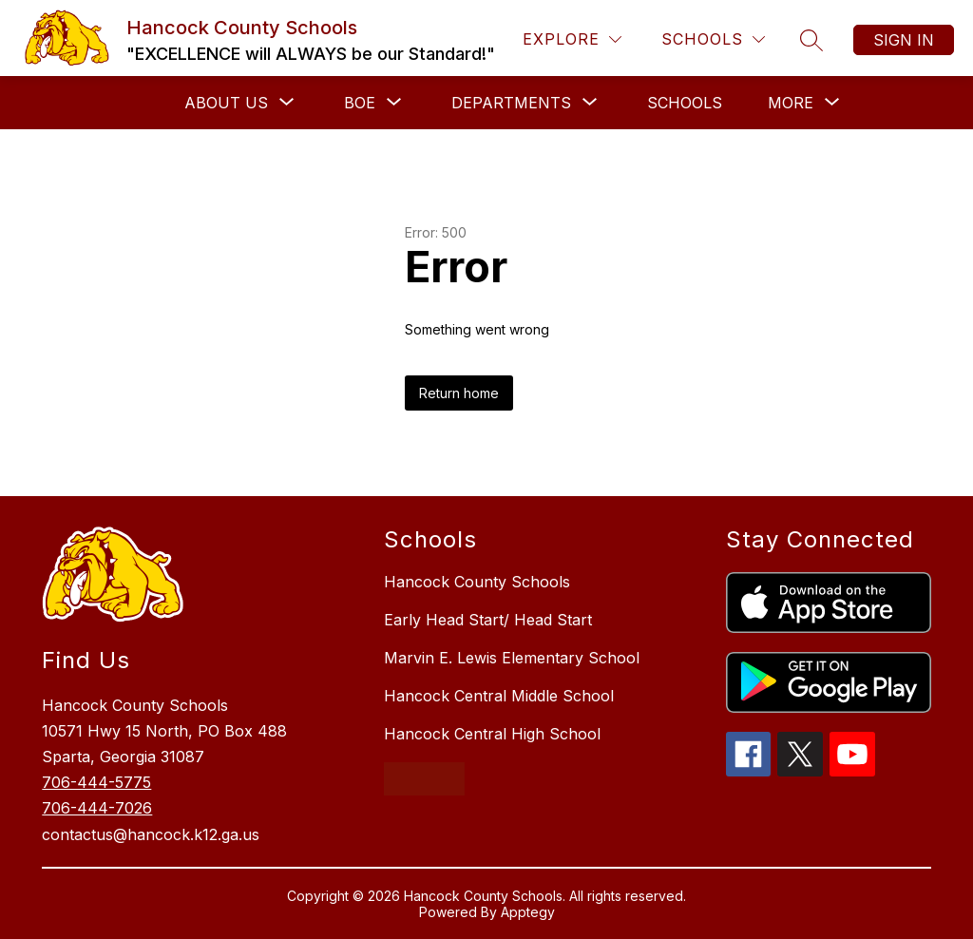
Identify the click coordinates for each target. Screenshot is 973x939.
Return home (459, 393)
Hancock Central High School (492, 733)
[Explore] (572, 39)
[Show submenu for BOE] (359, 102)
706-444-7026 (97, 807)
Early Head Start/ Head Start (488, 619)
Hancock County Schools (477, 581)
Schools (684, 102)
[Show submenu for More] (790, 102)
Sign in (903, 39)
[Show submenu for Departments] (511, 102)
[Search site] (811, 40)
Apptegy (528, 912)
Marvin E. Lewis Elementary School (511, 657)
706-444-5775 (96, 782)
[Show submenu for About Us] (226, 102)
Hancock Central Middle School (499, 695)
